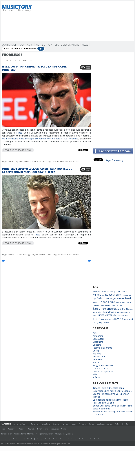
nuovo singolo (110, 298)
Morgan (95, 315)
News (85, 44)
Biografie (31, 429)
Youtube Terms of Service (24, 434)
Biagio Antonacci (120, 302)
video (119, 312)
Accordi (22, 429)
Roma (119, 305)
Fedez (19, 132)
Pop (50, 44)
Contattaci (9, 44)
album (124, 308)
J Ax (119, 291)
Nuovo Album (113, 294)
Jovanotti (128, 319)
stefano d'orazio (101, 368)
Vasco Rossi (124, 298)
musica (125, 312)
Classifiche (98, 341)
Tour (96, 318)
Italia (94, 322)
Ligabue (121, 315)
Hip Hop (97, 353)
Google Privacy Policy (44, 434)
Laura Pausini (109, 311)
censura (11, 161)
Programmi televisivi (103, 365)
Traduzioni (54, 429)
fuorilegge (47, 161)
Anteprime (98, 335)
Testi (3, 429)
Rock (21, 44)
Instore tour (99, 356)
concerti (110, 308)
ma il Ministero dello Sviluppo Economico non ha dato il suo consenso (40, 138)
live (115, 315)
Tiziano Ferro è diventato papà (108, 387)
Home (5, 60)
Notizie (40, 44)
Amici (30, 44)
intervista (125, 295)
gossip (100, 322)
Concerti (97, 344)
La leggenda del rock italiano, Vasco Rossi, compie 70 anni (111, 401)
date (103, 295)
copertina (19, 161)
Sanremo (99, 308)
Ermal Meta (104, 319)
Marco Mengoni (111, 291)
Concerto (117, 319)
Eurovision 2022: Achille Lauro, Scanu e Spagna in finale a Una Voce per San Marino (112, 393)
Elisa (117, 309)
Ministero (64, 161)
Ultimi (63, 429)
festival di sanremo (99, 291)
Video (95, 374)
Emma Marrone (106, 314)
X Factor (125, 291)
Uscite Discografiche (67, 44)
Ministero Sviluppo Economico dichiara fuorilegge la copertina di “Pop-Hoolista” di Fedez (37, 170)
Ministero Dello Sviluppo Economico (53, 254)
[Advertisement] (77, 21)
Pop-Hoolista (74, 161)
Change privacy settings (64, 434)
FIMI (109, 319)
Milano (97, 294)
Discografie (12, 429)
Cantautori (98, 338)
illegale (35, 254)
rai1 (130, 312)
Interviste (97, 359)
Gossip (96, 350)
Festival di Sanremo (102, 347)
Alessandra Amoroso (108, 305)
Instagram (106, 323)
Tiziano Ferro (106, 302)
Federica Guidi (30, 161)
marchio (56, 161)
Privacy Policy (6, 434)
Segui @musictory (114, 160)
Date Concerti (42, 429)
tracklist (95, 302)
